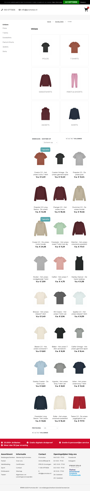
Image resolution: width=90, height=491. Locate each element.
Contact (19, 468)
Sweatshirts (7, 38)
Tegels (33, 142)
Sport (3, 468)
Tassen (3, 474)
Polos (5, 28)
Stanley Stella (59, 21)
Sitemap (19, 471)
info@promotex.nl (29, 10)
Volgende (78, 138)
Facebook (72, 457)
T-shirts (5, 33)
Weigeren (83, 2)
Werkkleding (5, 464)
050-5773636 (9, 10)
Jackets (5, 47)
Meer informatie (57, 2)
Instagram (72, 461)
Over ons (19, 461)
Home (49, 21)
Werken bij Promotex (23, 457)
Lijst (37, 142)
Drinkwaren (5, 471)
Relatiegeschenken (7, 457)
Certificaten (20, 464)
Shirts (5, 51)
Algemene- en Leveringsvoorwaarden (24, 476)
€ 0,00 (86, 7)
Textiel (3, 461)
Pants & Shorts (8, 42)
